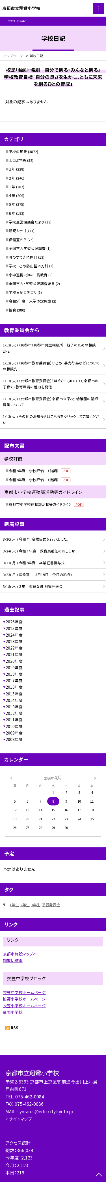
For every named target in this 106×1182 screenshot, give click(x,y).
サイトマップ (20, 1119)
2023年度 (14, 641)
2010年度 (14, 726)
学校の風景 (18, 151)
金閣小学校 (13, 1012)
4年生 (35, 904)
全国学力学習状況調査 (27, 248)
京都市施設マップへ (20, 954)
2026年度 (14, 621)
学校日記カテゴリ (23, 292)
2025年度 (14, 628)
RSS (14, 1027)
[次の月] (95, 777)
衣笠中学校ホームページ (24, 992)
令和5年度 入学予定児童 (30, 301)
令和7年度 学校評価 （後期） (39, 479)
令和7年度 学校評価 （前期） (39, 470)
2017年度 (14, 680)
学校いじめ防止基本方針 (28, 265)
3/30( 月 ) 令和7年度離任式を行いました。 (36, 539)
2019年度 (14, 667)
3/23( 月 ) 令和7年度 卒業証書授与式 (34, 562)
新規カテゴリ (19, 230)
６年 (12, 213)
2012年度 (14, 713)
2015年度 (14, 694)
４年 (12, 195)
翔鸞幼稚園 (13, 960)
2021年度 (14, 654)
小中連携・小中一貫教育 (28, 274)
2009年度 (14, 733)
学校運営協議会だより (26, 222)
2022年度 (14, 648)
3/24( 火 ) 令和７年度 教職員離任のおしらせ (39, 551)
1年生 (14, 904)
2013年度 (14, 706)
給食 (12, 310)
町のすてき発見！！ (23, 257)
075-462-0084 (29, 1096)
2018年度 (14, 674)
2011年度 (14, 719)
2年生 (25, 904)
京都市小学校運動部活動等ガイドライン (46, 504)
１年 (12, 169)
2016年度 (14, 687)
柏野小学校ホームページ (24, 999)
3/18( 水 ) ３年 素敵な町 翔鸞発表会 (33, 586)
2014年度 (14, 700)
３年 (12, 186)
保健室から (18, 239)
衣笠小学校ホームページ (24, 1005)
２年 (12, 178)
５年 (12, 204)
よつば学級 (17, 160)
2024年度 (14, 635)
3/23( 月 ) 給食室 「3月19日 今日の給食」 (38, 574)
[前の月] (11, 777)
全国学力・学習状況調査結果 (32, 283)
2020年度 (14, 661)
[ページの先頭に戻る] (99, 1175)
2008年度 (14, 739)
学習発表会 (51, 904)
